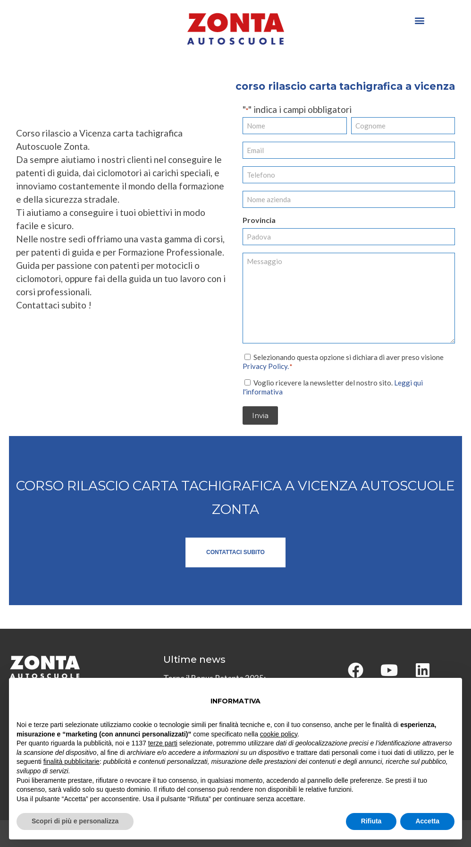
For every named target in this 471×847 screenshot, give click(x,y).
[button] (419, 20)
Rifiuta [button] (371, 821)
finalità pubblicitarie (71, 761)
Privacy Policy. (266, 366)
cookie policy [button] (278, 734)
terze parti (162, 743)
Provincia (259, 219)
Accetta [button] (427, 821)
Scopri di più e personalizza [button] (75, 821)
